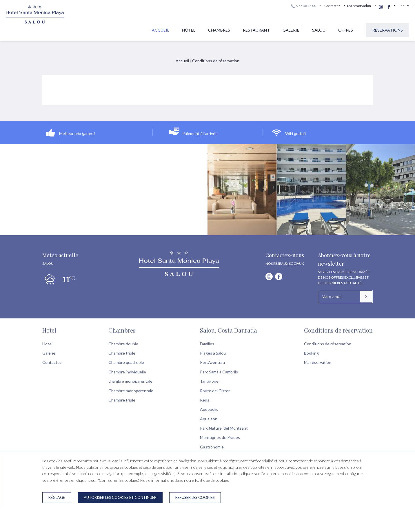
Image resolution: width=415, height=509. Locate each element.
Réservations (387, 30)
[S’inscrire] (366, 296)
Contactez (332, 5)
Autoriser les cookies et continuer (120, 497)
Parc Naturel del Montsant (224, 428)
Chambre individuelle (127, 371)
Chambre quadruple (126, 362)
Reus (204, 399)
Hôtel (188, 30)
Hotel (49, 330)
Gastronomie (212, 446)
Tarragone (209, 381)
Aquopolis (209, 409)
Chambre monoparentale (130, 390)
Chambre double (123, 343)
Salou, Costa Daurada (228, 330)
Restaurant (256, 30)
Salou (318, 30)
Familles (207, 343)
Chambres (219, 30)
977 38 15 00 (303, 5)
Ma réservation (359, 5)
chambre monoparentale (130, 381)
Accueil (160, 30)
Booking (311, 353)
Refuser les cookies (195, 497)
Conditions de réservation (338, 330)
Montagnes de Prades (220, 437)
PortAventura (212, 362)
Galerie (291, 30)
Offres (345, 30)
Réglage (56, 497)
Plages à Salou (213, 353)
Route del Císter (215, 390)
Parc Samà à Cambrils (219, 371)
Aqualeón (208, 418)
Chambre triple (121, 353)
